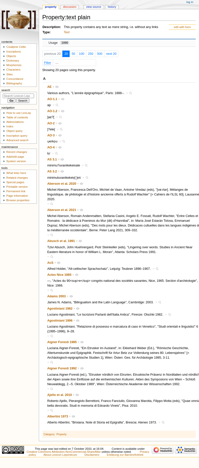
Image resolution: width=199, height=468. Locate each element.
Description (51, 27)
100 (81, 54)
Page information (17, 195)
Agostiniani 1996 (60, 320)
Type (46, 32)
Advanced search (17, 140)
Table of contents (17, 117)
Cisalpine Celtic (16, 46)
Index (9, 126)
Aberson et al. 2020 (61, 183)
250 (90, 54)
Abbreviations (15, 121)
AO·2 (51, 123)
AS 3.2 (52, 171)
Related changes (17, 177)
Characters (13, 69)
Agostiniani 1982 (60, 308)
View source (93, 6)
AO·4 (51, 147)
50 (73, 54)
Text (67, 32)
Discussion (69, 6)
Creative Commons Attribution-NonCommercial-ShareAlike (64, 451)
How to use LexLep (18, 112)
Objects (11, 56)
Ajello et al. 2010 (59, 395)
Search (6, 90)
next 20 (111, 54)
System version (16, 161)
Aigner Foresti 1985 (62, 342)
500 (99, 54)
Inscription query (16, 135)
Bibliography (14, 83)
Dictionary (12, 60)
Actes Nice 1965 (59, 275)
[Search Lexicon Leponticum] (18, 96)
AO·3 (51, 135)
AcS (50, 263)
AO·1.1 (52, 99)
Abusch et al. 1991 (61, 241)
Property (61, 434)
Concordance (14, 78)
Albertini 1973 (57, 416)
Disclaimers (92, 454)
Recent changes (16, 151)
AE (49, 87)
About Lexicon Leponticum (60, 454)
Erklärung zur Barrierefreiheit (125, 454)
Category (49, 434)
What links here (16, 172)
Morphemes (13, 65)
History (112, 6)
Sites (9, 74)
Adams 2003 (56, 296)
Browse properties (17, 200)
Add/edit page (15, 156)
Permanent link (15, 191)
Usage (59, 43)
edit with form (182, 27)
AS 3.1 (52, 159)
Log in (189, 2)
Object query (14, 130)
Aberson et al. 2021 (61, 210)
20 (66, 54)
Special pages (15, 182)
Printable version (17, 186)
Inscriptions (13, 51)
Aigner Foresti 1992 (62, 368)
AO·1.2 (52, 111)
